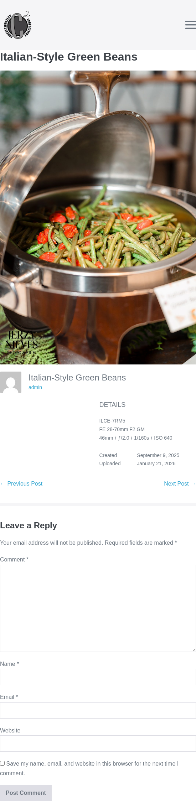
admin (35, 387)
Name (9, 664)
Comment (14, 559)
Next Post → (180, 484)
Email (9, 697)
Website (10, 730)
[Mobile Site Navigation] (190, 25)
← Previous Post (21, 484)
